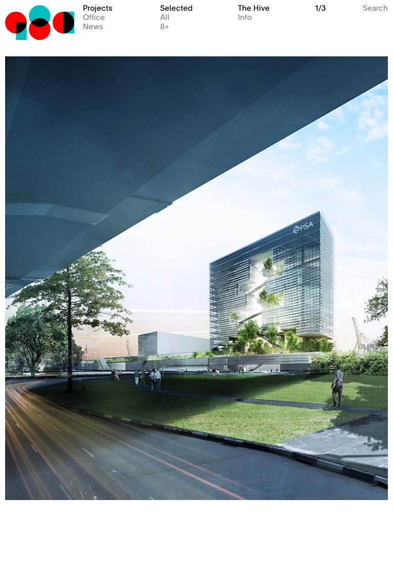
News (93, 25)
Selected (176, 7)
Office (94, 16)
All (164, 16)
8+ (164, 25)
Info (245, 16)
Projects (98, 7)
